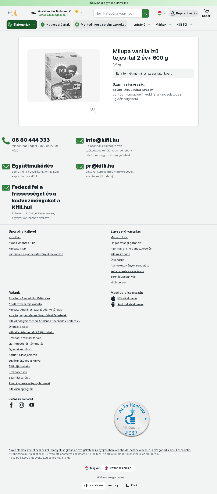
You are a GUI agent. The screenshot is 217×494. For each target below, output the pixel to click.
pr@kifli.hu (100, 166)
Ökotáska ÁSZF (19, 326)
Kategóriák (21, 24)
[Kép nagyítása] (93, 110)
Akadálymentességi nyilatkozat (29, 383)
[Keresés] (145, 13)
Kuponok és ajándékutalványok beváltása (36, 254)
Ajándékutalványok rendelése (130, 265)
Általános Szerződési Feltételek (29, 298)
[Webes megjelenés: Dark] (131, 485)
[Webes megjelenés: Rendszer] (93, 485)
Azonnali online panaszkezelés (131, 248)
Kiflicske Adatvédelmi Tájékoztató (31, 332)
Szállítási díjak (18, 372)
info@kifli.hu (102, 140)
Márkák (163, 24)
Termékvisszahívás (123, 276)
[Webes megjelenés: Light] (114, 485)
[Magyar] (161, 13)
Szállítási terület (19, 377)
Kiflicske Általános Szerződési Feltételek (35, 309)
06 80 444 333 (31, 140)
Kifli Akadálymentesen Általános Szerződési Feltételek (44, 321)
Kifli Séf (184, 24)
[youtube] (31, 405)
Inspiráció (140, 24)
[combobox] (117, 13)
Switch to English (118, 468)
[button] (183, 13)
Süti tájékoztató (19, 366)
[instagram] (21, 405)
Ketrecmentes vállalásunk (127, 271)
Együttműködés (32, 166)
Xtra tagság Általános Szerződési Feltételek (38, 315)
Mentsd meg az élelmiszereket (100, 24)
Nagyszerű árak (55, 24)
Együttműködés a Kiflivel (25, 360)
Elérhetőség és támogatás (26, 343)
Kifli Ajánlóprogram (21, 389)
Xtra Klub (15, 237)
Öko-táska (117, 259)
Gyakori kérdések (20, 349)
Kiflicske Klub (17, 248)
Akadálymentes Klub (22, 242)
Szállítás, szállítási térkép (25, 338)
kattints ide (64, 457)
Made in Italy (119, 237)
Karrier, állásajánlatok (23, 355)
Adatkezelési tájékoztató (25, 304)
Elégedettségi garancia (126, 242)
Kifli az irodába (120, 254)
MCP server (118, 282)
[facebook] (11, 405)
